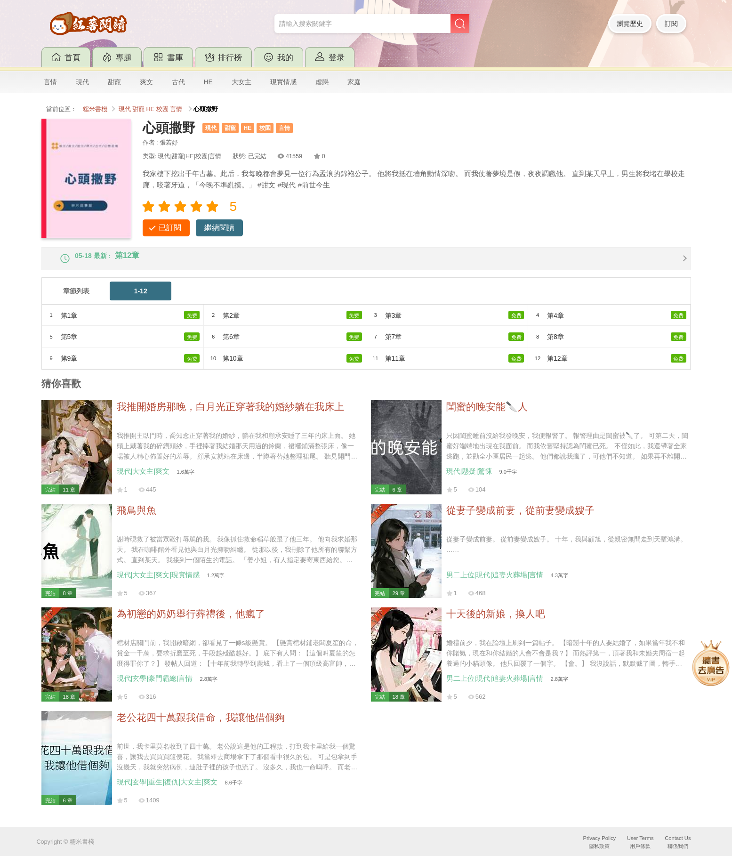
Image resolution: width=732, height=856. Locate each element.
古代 (178, 82)
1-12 (140, 299)
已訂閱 (170, 228)
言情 (50, 82)
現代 (82, 82)
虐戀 (322, 82)
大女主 (241, 82)
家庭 (354, 82)
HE (208, 82)
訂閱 (671, 23)
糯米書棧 (95, 109)
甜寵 (114, 82)
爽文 (146, 82)
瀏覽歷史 (630, 23)
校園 (162, 109)
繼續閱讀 (219, 228)
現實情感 (283, 82)
